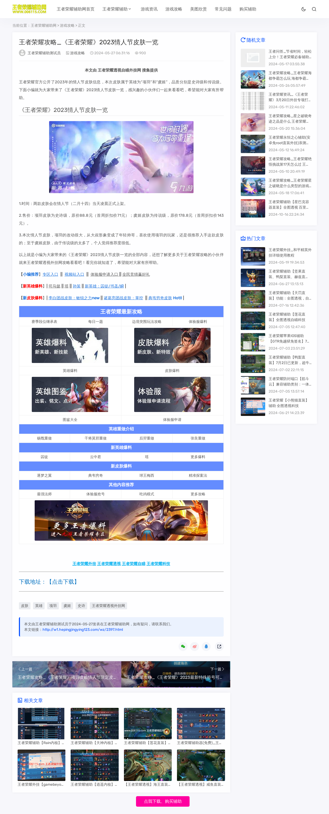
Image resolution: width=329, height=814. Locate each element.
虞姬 (67, 606)
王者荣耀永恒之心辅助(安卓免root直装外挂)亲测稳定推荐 (289, 143)
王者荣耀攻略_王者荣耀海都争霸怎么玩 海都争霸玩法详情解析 (290, 78)
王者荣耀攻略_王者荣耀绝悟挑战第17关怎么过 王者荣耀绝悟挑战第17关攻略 (290, 164)
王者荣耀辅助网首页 (76, 9)
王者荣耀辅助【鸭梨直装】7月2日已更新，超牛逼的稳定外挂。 (289, 363)
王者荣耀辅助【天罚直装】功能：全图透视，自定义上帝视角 (289, 298)
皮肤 (24, 606)
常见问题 (223, 9)
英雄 (39, 606)
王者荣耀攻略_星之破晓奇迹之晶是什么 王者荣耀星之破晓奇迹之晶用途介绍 (290, 121)
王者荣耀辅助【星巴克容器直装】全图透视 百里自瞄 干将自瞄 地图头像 (289, 207)
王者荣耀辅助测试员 (44, 53)
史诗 (81, 606)
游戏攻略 (173, 9)
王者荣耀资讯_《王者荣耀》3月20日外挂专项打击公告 (288, 100)
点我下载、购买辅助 (163, 801)
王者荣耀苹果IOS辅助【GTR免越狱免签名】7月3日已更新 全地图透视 (290, 341)
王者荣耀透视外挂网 (108, 606)
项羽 (53, 606)
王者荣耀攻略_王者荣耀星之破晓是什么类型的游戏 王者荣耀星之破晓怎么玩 (290, 186)
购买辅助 (247, 9)
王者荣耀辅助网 (43, 25)
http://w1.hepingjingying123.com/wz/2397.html (83, 629)
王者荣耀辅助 (115, 9)
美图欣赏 (198, 9)
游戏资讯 (149, 9)
